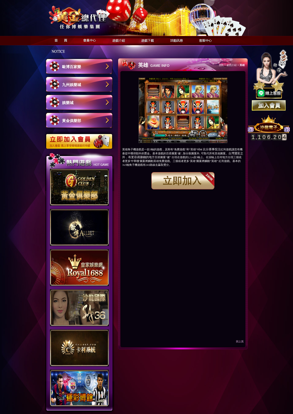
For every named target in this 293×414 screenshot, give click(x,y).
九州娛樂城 (71, 85)
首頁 (59, 39)
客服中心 (204, 39)
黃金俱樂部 (71, 121)
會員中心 (88, 39)
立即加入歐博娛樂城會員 (80, 139)
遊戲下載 (146, 39)
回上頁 (240, 341)
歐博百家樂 (71, 67)
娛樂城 (67, 103)
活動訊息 (175, 39)
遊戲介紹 (117, 39)
